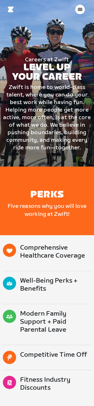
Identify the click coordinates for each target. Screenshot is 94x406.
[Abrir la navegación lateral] (80, 9)
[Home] (11, 9)
